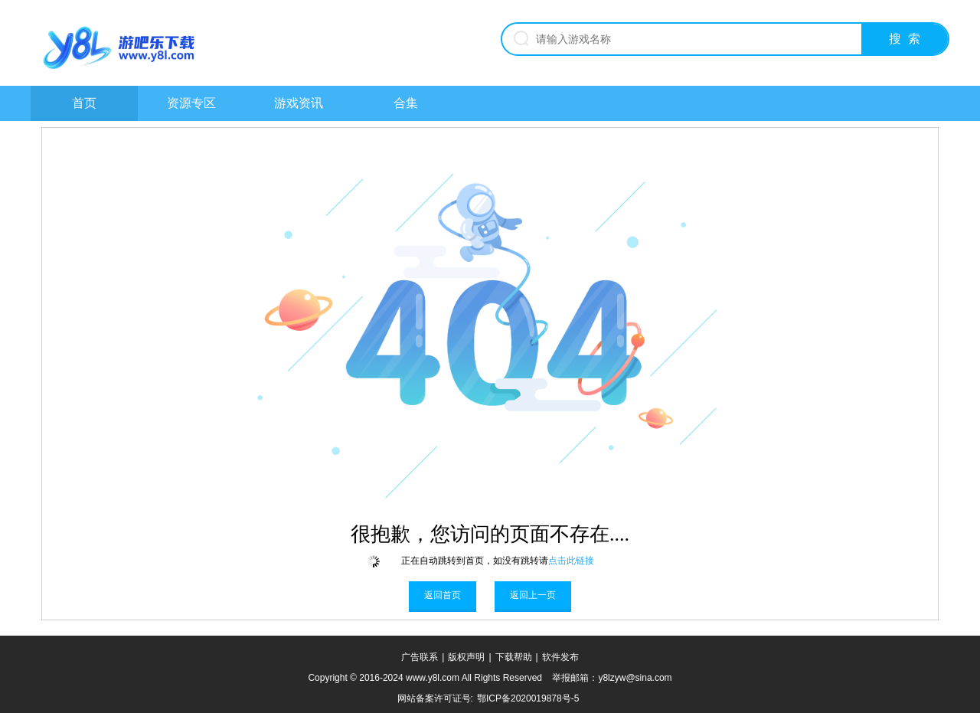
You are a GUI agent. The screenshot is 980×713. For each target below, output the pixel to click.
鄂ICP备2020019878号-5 (528, 698)
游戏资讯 (298, 103)
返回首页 (442, 595)
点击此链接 (571, 560)
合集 (406, 103)
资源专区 (191, 103)
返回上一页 (533, 595)
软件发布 (560, 657)
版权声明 (466, 657)
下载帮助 (513, 657)
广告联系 (419, 657)
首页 (84, 103)
